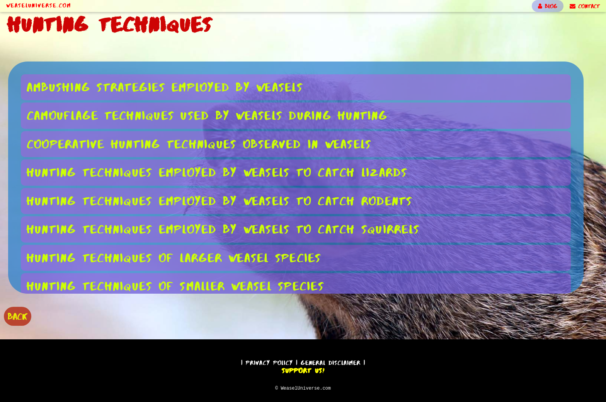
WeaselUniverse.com (38, 5)
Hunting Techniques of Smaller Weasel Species (175, 286)
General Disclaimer (331, 361)
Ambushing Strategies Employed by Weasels (165, 87)
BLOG (547, 6)
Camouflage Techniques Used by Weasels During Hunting (207, 115)
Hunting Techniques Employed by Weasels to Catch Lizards (217, 172)
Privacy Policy (269, 361)
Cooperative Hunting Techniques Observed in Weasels (199, 144)
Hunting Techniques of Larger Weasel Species (174, 257)
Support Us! (303, 369)
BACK (17, 315)
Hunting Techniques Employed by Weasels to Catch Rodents (220, 200)
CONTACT (585, 6)
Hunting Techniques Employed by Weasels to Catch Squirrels (223, 229)
